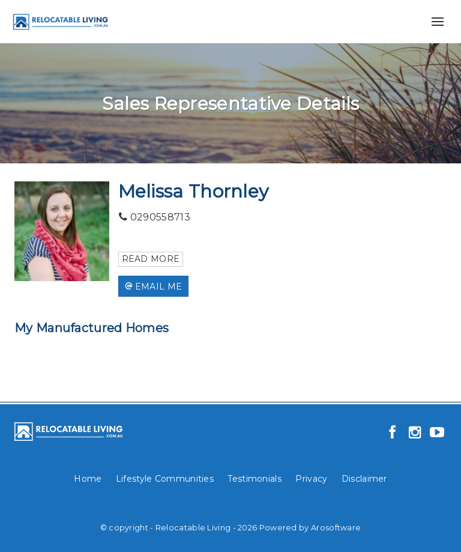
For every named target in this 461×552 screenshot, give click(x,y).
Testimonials (254, 478)
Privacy (311, 478)
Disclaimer (364, 478)
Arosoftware (336, 527)
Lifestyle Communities (165, 478)
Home (87, 478)
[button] (153, 286)
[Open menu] (437, 21)
